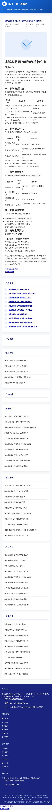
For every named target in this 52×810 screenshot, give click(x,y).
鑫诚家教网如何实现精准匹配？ (20, 289)
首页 (3, 9)
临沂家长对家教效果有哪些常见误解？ (17, 513)
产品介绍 (5, 733)
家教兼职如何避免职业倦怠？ (19, 314)
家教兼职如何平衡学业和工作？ (20, 298)
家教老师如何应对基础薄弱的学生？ (21, 322)
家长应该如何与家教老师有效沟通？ (21, 306)
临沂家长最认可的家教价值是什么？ (17, 449)
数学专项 (5, 763)
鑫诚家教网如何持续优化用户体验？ (21, 310)
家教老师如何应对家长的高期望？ (16, 366)
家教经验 (10, 9)
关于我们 (33, 9)
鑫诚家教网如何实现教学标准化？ (16, 466)
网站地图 (8, 269)
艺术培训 (5, 767)
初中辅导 (5, 752)
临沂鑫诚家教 (9, 272)
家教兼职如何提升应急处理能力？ (16, 433)
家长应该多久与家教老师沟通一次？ (17, 641)
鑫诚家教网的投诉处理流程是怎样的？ (17, 377)
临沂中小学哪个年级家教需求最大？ (17, 635)
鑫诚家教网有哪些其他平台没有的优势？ (23, 326)
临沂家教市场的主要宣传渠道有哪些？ (17, 605)
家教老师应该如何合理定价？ (14, 383)
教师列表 (25, 9)
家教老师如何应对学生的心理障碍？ (17, 416)
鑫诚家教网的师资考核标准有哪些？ (17, 455)
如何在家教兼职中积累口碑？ (14, 657)
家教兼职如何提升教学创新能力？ (20, 302)
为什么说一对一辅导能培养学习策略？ (17, 422)
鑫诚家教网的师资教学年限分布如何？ (17, 444)
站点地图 (14, 269)
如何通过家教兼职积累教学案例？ (16, 524)
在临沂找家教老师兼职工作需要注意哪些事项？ (21, 427)
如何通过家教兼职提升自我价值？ (16, 438)
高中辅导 (5, 756)
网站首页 (5, 718)
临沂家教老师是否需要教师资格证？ (17, 372)
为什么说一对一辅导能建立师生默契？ (22, 293)
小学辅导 (5, 748)
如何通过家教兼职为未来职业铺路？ (21, 318)
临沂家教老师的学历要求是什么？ (16, 360)
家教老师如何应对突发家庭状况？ (16, 630)
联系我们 (41, 9)
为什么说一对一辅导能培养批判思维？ (17, 460)
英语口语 (5, 759)
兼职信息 (17, 9)
